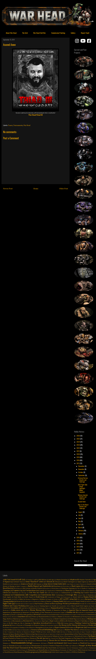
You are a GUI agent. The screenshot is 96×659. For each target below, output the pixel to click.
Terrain (32, 638)
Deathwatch (51, 597)
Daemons (91, 595)
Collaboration (65, 593)
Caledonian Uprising (68, 588)
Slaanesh (26, 632)
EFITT (15, 599)
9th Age (51, 580)
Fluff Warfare (39, 604)
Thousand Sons (41, 640)
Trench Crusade (72, 643)
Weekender (63, 650)
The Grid (25, 32)
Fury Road (91, 604)
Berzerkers (66, 586)
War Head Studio (51, 648)
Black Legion (76, 586)
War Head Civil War (39, 32)
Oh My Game (13, 623)
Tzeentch (26, 646)
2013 (78, 547)
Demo (58, 597)
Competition (33, 595)
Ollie (21, 623)
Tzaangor (19, 646)
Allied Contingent (69, 582)
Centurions (59, 591)
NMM (62, 621)
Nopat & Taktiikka (81, 621)
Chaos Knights (76, 591)
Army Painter (70, 584)
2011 (78, 553)
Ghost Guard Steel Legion (79, 606)
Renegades (39, 627)
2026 (78, 436)
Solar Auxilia (46, 632)
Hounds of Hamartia (53, 610)
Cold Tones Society (53, 593)
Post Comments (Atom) (40, 194)
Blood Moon (17, 588)
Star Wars (78, 634)
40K (35, 580)
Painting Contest (81, 623)
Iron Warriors (46, 612)
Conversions (46, 595)
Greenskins (14, 608)
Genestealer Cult (64, 606)
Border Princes (37, 588)
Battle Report (33, 586)
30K (19, 579)
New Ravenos (36, 621)
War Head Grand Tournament (17, 648)
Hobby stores (15, 610)
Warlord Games (21, 650)
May (79, 521)
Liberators (90, 615)
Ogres (4, 623)
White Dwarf (72, 650)
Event (19, 601)
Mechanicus (76, 617)
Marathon (67, 617)
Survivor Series (36, 636)
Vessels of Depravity (56, 646)
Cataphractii (50, 591)
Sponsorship (69, 634)
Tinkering (80, 640)
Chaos (67, 591)
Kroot (36, 615)
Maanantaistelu (43, 617)
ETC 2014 (69, 599)
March (80, 527)
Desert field (77, 597)
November (81, 469)
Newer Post (8, 188)
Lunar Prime (32, 617)
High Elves (75, 608)
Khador (14, 615)
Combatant (6, 595)
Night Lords (54, 621)
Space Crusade (86, 632)
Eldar (21, 599)
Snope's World (35, 632)
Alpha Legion (81, 582)
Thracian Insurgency (67, 640)
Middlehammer (34, 619)
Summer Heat (25, 636)
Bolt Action (26, 588)
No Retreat (69, 621)
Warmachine (32, 650)
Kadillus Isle (71, 612)
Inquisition (6, 612)
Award (89, 584)
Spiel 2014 (60, 634)
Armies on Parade (27, 584)
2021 (78, 451)
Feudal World (80, 601)
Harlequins (67, 608)
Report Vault (85, 32)
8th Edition (42, 580)
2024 (78, 442)
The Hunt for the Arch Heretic (14, 640)
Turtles (5, 646)
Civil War (32, 593)
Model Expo (73, 619)
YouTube (80, 652)
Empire (49, 599)
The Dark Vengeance (65, 638)
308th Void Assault (9, 580)
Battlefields (47, 586)
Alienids (49, 582)
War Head (26, 125)
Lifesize (5, 617)
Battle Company (21, 586)
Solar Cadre (56, 632)
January (80, 534)
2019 (78, 457)
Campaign (6, 591)
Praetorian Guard (52, 625)
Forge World (62, 604)
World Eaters (44, 652)
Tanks (84, 636)
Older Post (63, 188)
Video (67, 646)
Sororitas (77, 632)
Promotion (6, 627)
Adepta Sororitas (61, 580)
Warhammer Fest (64, 648)
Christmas (14, 593)
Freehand (73, 604)
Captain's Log (17, 591)
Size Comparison (9, 632)
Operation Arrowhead (41, 623)
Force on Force (51, 604)
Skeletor (19, 632)
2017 (78, 463)
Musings (90, 619)
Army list (47, 584)
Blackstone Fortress (88, 586)
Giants (92, 606)
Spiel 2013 (52, 634)
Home (35, 188)
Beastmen (57, 586)
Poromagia (27, 625)
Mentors (16, 619)
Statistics (87, 634)
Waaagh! (82, 646)
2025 (78, 439)
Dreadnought (7, 599)
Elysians (28, 599)
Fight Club (7, 603)
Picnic (13, 625)
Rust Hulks (8, 630)
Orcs (53, 623)
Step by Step (14, 636)
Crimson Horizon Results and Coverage (83, 480)
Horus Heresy (36, 610)
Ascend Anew (82, 501)
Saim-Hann (17, 630)
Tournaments (18, 125)
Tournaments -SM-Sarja (39, 643)
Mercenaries (24, 619)
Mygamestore (7, 621)
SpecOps (35, 634)
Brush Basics (55, 588)
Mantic (60, 617)
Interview (26, 612)
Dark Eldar (17, 597)
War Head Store (36, 648)
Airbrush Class (18, 582)
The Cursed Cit (52, 638)
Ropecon (79, 627)
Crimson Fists (81, 595)
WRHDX (67, 652)
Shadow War (69, 630)
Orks (58, 623)
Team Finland (9, 638)
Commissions (19, 595)
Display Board (89, 597)
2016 (78, 537)
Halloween (32, 608)
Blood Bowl (7, 588)
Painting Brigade (68, 623)
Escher (56, 599)
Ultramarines (35, 646)
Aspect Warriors (80, 584)
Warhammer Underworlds (79, 648)
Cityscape (24, 593)
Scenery (34, 630)
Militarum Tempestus (47, 619)
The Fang (77, 638)
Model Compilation (60, 619)
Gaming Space (44, 606)
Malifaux (53, 617)
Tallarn (55, 636)
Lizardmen (22, 617)
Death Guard (28, 597)
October (80, 472)
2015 (78, 540)
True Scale (90, 643)
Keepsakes (6, 615)
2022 (78, 448)
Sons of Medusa (67, 632)
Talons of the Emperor (66, 636)
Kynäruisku (43, 615)
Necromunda (17, 621)
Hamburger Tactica (43, 608)
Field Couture (90, 601)
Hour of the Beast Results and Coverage (83, 506)
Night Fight (45, 621)
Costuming (59, 595)
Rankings (22, 627)
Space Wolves (25, 634)
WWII (74, 652)
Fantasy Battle (58, 601)
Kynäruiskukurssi (66, 615)
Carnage (41, 591)
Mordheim (82, 619)
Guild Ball (24, 608)
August (80, 512)
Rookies (71, 627)
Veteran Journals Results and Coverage (83, 497)
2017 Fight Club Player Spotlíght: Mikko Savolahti (82, 488)
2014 (78, 543)
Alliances (58, 582)
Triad (82, 643)
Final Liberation (19, 604)
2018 (78, 460)
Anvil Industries (14, 584)
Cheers (5, 593)
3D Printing (28, 580)
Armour (38, 584)
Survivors (47, 636)
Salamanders (26, 630)
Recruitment (30, 627)
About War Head (11, 32)
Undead (45, 646)
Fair (42, 601)
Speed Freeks (44, 634)
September (81, 475)
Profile (91, 625)
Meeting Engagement (88, 617)
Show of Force (80, 630)
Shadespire (60, 630)
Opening (27, 623)
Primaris (83, 625)
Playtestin (19, 625)
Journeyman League (59, 612)
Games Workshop (19, 606)
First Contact (29, 604)
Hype (64, 610)
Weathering (54, 650)
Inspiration (16, 612)
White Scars (81, 650)
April (80, 524)
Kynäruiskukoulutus (54, 615)
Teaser (10, 125)
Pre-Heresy (73, 625)
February (81, 530)
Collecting (76, 593)
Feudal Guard (70, 601)
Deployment (66, 597)
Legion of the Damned (79, 615)
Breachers (47, 588)
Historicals (84, 608)
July (79, 515)
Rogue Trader (49, 627)
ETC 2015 (80, 599)
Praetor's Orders (39, 625)
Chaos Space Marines (88, 591)
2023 (78, 445)
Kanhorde (81, 612)
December (81, 466)
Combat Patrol (89, 593)
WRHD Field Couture (57, 652)
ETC (61, 599)
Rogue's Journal (60, 627)
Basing (12, 586)
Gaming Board (33, 606)
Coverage (69, 595)
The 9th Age (41, 638)
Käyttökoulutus (90, 612)
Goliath (5, 608)
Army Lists (57, 584)
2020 (78, 454)
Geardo (54, 606)
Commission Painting (58, 32)
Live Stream (12, 617)
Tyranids (12, 646)
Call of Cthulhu (81, 588)
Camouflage (91, 588)
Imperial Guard (87, 610)
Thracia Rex (53, 640)
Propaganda (14, 627)
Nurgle (92, 621)
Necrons (26, 621)
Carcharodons (31, 591)
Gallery (73, 32)
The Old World (29, 640)
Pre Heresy (63, 625)
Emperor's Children (38, 599)
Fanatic (48, 601)
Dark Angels (7, 597)
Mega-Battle (7, 619)
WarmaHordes (43, 650)
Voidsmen (74, 646)
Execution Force (27, 601)
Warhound (12, 650)
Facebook (36, 601)
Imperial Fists (74, 610)
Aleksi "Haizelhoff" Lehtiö (34, 582)
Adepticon (73, 580)
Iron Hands (35, 612)
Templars (25, 638)
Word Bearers (18, 652)
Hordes (25, 610)
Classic (42, 593)
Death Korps (40, 597)
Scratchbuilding (46, 629)
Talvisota (78, 636)
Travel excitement (55, 643)
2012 (78, 550)
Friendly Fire (83, 604)
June (79, 518)
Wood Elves (8, 652)
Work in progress (31, 652)
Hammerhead (56, 608)
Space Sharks (15, 634)
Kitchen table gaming (25, 615)
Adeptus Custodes (85, 580)
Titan (86, 640)
